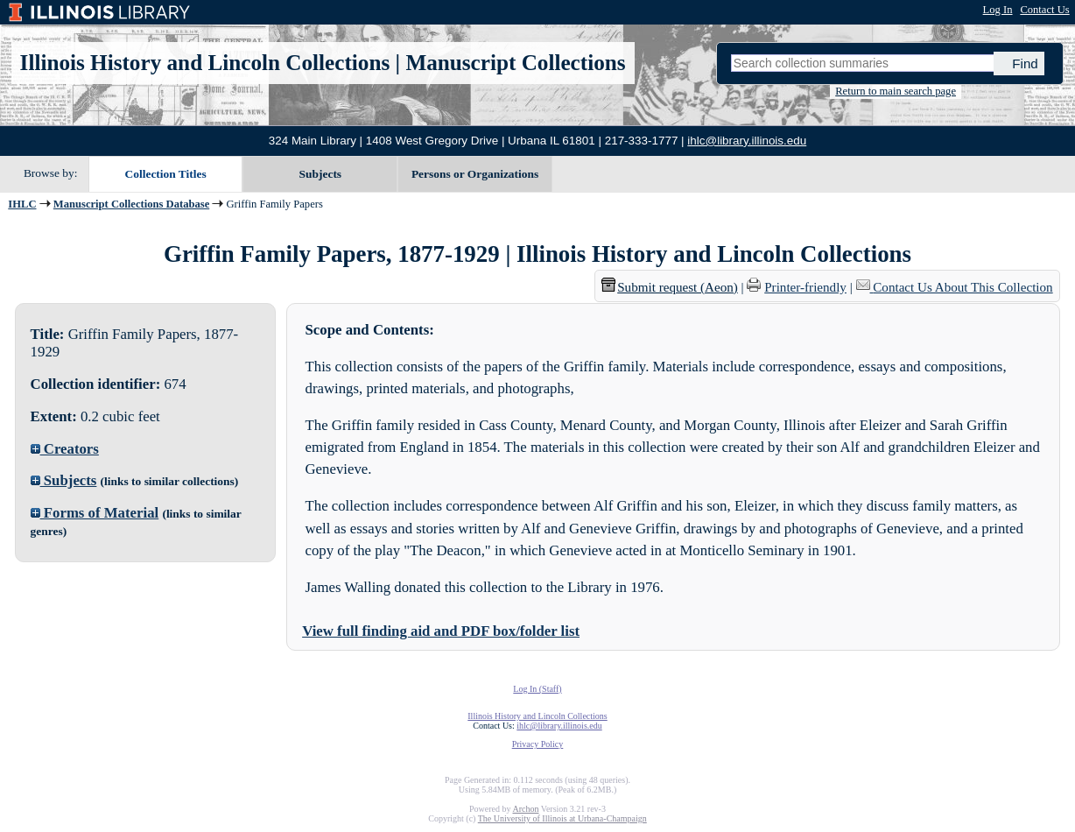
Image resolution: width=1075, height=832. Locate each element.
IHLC (22, 204)
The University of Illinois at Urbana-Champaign (562, 818)
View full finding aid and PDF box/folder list (441, 631)
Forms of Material (95, 512)
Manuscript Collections (515, 62)
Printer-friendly (805, 287)
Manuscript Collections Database (131, 204)
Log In (998, 10)
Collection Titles (166, 173)
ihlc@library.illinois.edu (746, 140)
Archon (525, 809)
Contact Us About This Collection (962, 287)
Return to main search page (895, 91)
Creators (65, 449)
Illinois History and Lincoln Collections (205, 62)
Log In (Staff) (537, 689)
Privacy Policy (538, 744)
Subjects (320, 173)
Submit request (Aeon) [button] (669, 287)
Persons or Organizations (474, 173)
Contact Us (1044, 10)
